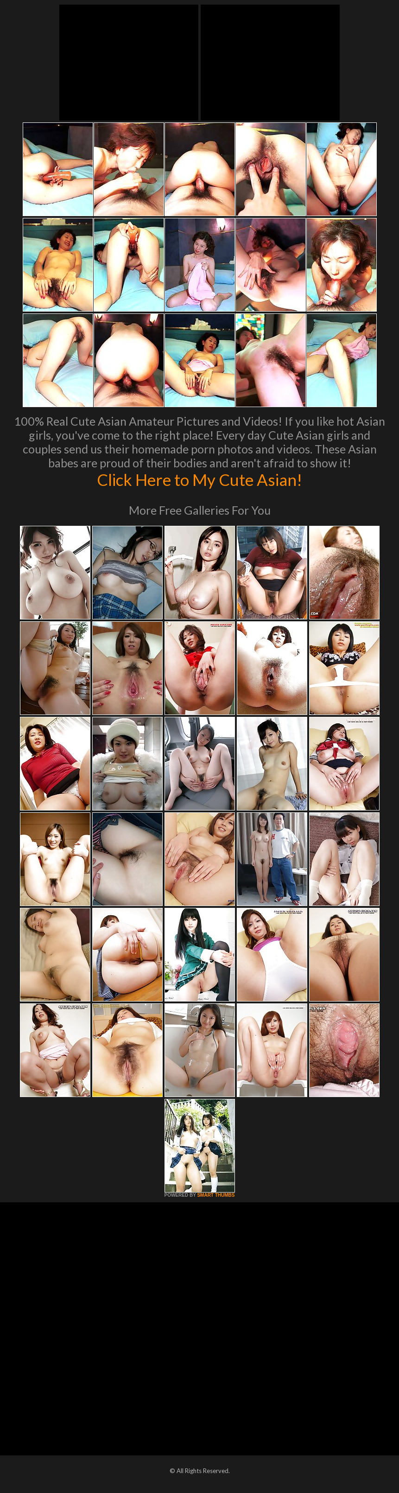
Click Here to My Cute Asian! (199, 479)
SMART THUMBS (215, 1195)
